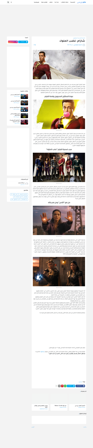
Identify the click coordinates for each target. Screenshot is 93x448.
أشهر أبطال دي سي (80, 405)
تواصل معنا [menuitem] (44, 2)
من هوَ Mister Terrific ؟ (60, 405)
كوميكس (24, 197)
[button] (11, 2)
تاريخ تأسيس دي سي (15, 107)
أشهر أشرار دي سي (15, 101)
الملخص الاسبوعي (22, 194)
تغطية (13, 194)
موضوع (75, 38)
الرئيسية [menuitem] (72, 2)
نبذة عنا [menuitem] (57, 2)
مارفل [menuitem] (50, 2)
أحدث (84, 427)
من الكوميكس (23, 200)
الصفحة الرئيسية (81, 38)
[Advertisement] (57, 368)
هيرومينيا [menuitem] (36, 2)
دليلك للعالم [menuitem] (65, 2)
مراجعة (16, 197)
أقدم (33, 427)
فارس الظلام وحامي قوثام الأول (41, 406)
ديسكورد (42, 351)
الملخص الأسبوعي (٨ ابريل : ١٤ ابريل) (15, 121)
